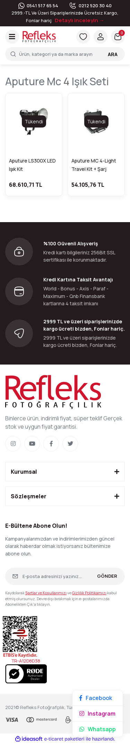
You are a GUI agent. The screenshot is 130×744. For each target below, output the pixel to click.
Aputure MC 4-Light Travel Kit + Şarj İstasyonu (93, 165)
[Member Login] (100, 37)
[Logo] (39, 36)
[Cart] (118, 37)
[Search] (65, 54)
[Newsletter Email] (65, 576)
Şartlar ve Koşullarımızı (46, 592)
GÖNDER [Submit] (107, 576)
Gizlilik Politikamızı (89, 592)
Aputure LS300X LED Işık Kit (32, 164)
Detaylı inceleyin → (79, 20)
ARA (113, 54)
